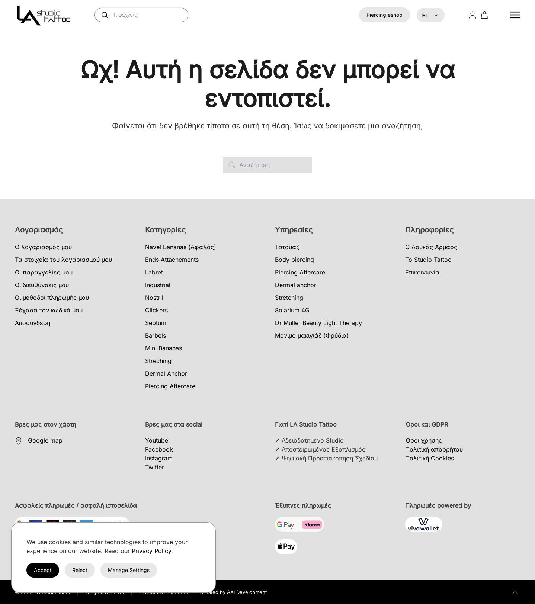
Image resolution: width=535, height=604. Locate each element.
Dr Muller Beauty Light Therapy (318, 323)
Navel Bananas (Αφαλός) (180, 247)
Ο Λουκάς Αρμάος (431, 247)
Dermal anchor (295, 285)
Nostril (154, 297)
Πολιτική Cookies (429, 458)
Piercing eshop (384, 15)
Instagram (159, 458)
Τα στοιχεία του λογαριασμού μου (63, 259)
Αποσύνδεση (32, 323)
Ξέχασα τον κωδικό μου (49, 310)
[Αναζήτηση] (267, 165)
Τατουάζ (287, 247)
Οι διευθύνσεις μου (42, 285)
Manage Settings (129, 570)
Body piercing (294, 259)
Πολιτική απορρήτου (434, 449)
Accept (43, 570)
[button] (515, 15)
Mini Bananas (163, 348)
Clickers (156, 310)
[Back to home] (45, 15)
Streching (158, 360)
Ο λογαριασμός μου (43, 247)
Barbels (155, 335)
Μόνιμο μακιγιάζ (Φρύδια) (312, 335)
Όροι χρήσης (423, 440)
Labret (154, 272)
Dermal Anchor (166, 373)
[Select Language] (431, 15)
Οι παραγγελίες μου (44, 272)
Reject (79, 570)
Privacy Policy (151, 551)
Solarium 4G (292, 310)
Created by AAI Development (233, 592)
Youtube (156, 440)
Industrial (157, 285)
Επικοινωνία (422, 272)
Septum (155, 323)
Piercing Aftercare (170, 386)
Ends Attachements (172, 259)
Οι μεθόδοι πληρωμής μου (52, 297)
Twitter (154, 467)
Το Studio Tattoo (428, 259)
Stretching (289, 297)
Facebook (159, 449)
